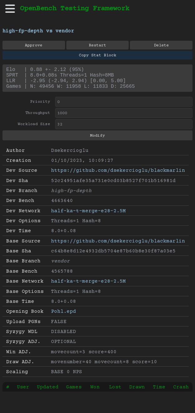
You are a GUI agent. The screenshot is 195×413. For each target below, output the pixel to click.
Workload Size (34, 129)
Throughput (37, 118)
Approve (33, 45)
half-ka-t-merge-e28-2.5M (88, 216)
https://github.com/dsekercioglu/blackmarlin (118, 175)
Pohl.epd (63, 316)
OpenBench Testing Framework (74, 9)
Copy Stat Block (97, 55)
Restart (97, 45)
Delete (161, 45)
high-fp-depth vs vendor (38, 31)
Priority (40, 107)
